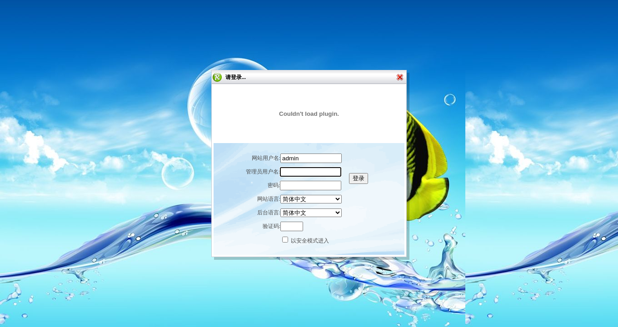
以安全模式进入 (310, 241)
